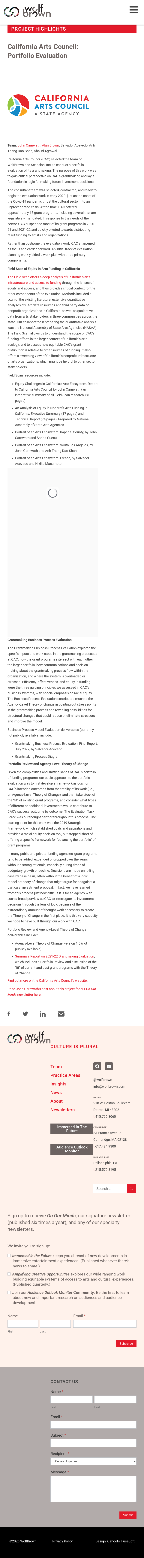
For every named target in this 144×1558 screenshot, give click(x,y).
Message (59, 1472)
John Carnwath (29, 145)
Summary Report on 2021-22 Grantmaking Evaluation (54, 956)
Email (79, 1316)
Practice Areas (65, 1075)
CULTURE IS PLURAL (74, 1046)
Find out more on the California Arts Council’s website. (48, 980)
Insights (58, 1084)
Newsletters (62, 1109)
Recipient (60, 1453)
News (56, 1092)
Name (57, 1392)
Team (56, 1066)
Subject (58, 1435)
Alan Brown (50, 145)
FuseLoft (128, 1541)
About (56, 1101)
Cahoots (113, 1541)
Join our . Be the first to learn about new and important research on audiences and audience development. (68, 1297)
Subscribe (126, 1343)
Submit (128, 1515)
